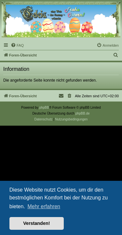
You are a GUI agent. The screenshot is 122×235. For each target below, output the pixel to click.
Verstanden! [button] (36, 223)
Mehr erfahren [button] (43, 206)
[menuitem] (17, 45)
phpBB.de (82, 113)
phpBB (44, 107)
